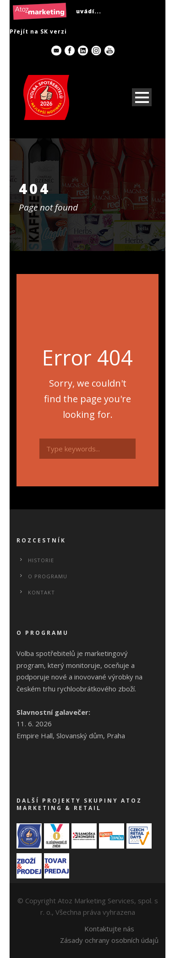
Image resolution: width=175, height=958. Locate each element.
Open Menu (142, 97)
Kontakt (41, 592)
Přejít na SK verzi (38, 31)
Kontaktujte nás (109, 928)
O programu (47, 576)
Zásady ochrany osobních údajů (109, 940)
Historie (41, 560)
